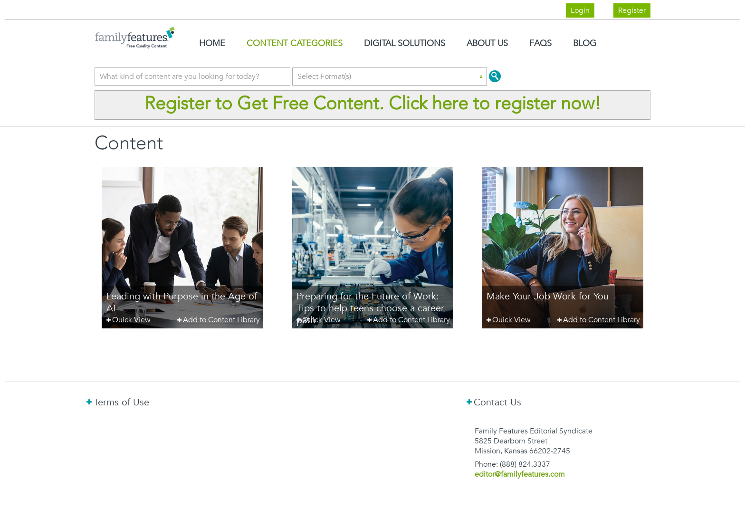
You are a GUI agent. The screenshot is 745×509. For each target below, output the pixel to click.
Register (632, 10)
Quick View (131, 320)
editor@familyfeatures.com (520, 474)
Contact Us (497, 402)
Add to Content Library (221, 320)
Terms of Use (121, 402)
